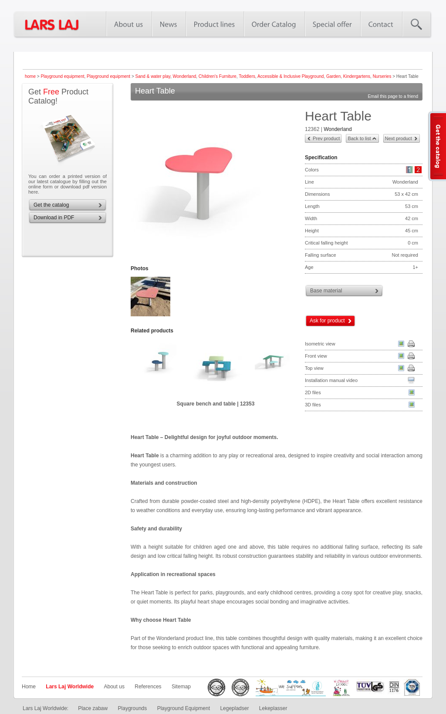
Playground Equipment (183, 708)
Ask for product (327, 321)
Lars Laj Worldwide (70, 687)
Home (29, 687)
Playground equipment (62, 76)
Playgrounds (132, 708)
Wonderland (184, 76)
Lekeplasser (273, 708)
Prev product (326, 138)
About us (114, 687)
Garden (333, 76)
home (30, 76)
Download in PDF (54, 218)
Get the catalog (51, 205)
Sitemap (181, 687)
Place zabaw (93, 708)
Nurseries (382, 76)
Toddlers (247, 76)
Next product (398, 138)
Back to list (359, 138)
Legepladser (234, 708)
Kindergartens (356, 76)
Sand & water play (152, 76)
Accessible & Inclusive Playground (290, 76)
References (148, 687)
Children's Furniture (218, 76)
